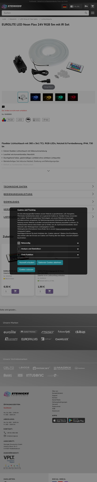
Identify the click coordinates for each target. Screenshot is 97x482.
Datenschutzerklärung (63, 229)
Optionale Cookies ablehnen (49, 262)
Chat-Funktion (27, 254)
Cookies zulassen (26, 269)
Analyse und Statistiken (31, 249)
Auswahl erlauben (26, 262)
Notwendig (25, 243)
